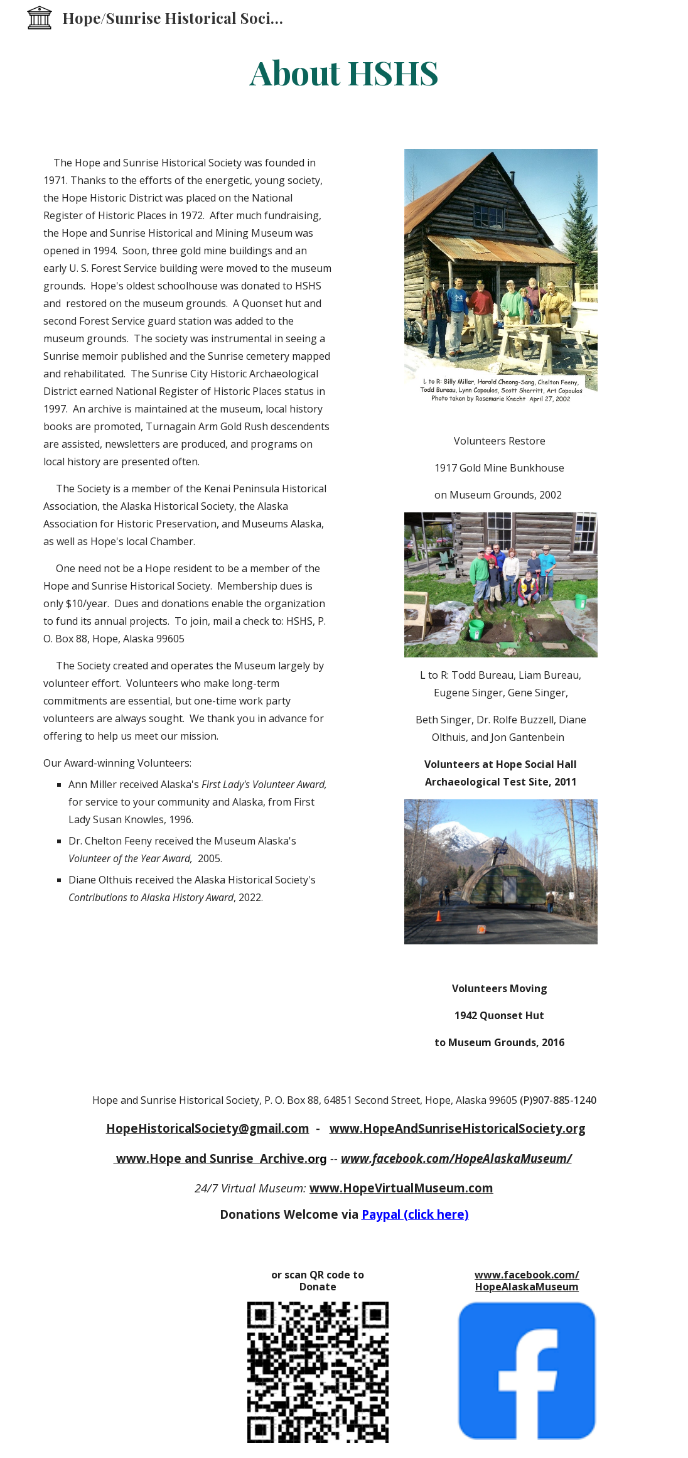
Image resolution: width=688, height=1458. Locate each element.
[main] (344, 71)
